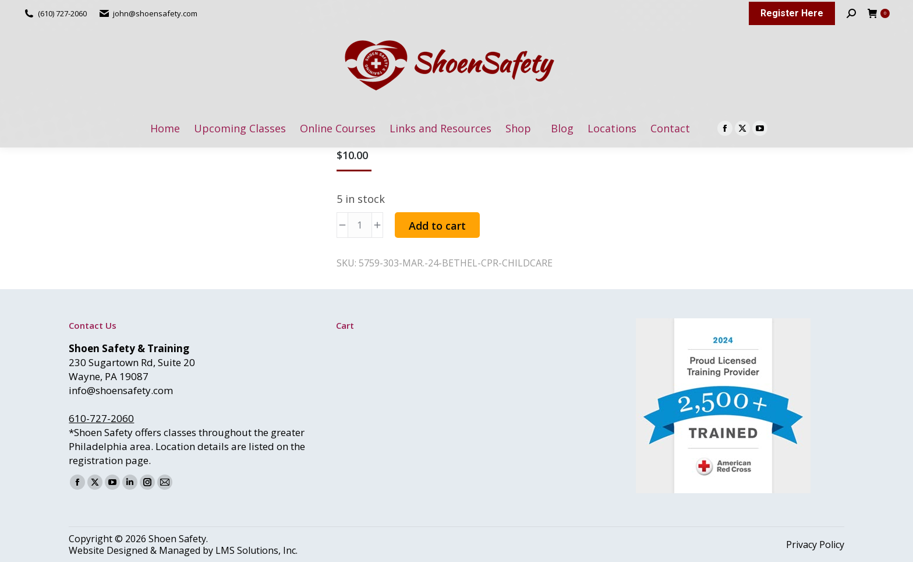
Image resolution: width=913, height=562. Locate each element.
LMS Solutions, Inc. (256, 550)
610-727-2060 (101, 418)
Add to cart (437, 226)
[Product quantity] (359, 225)
